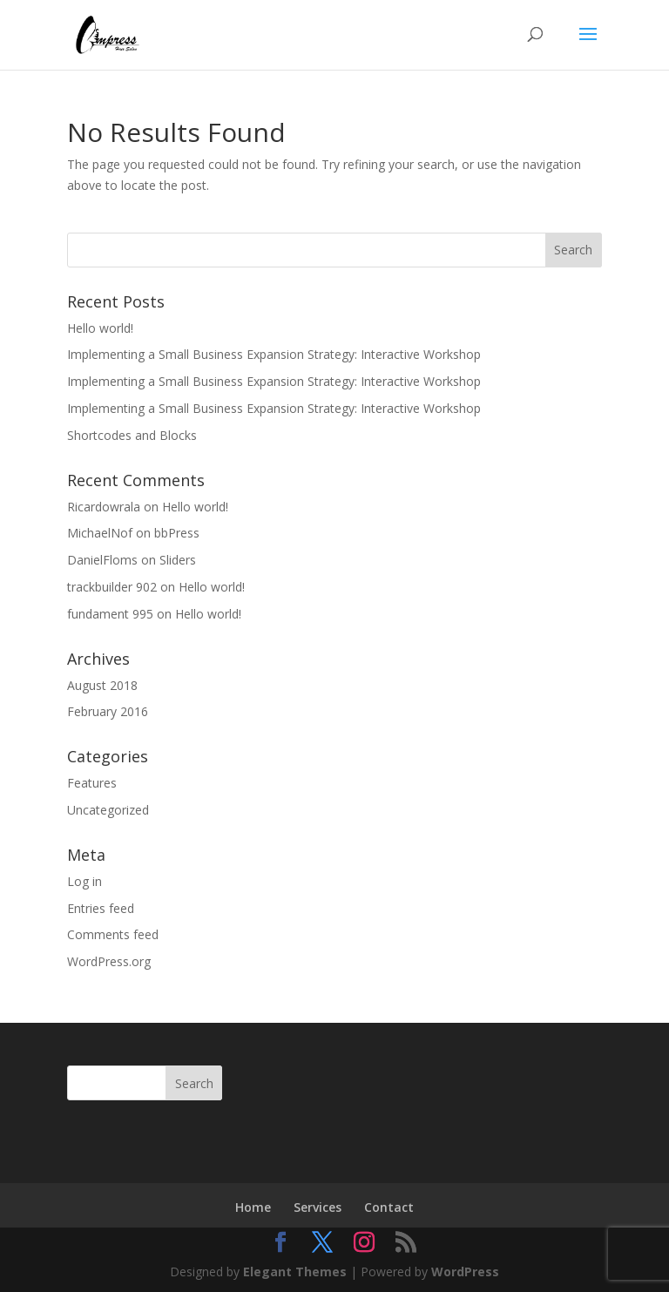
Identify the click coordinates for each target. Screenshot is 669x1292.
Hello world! (100, 328)
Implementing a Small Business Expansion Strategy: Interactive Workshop (274, 354)
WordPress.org (109, 961)
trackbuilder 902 (112, 586)
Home (253, 1207)
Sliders (177, 559)
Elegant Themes (295, 1271)
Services (317, 1207)
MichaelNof (99, 532)
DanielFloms (102, 559)
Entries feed (100, 908)
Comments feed (113, 934)
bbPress (176, 532)
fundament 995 (110, 613)
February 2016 (107, 711)
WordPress (465, 1271)
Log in (84, 881)
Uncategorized (108, 810)
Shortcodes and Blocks (132, 435)
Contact (389, 1207)
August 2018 (102, 685)
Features (92, 783)
